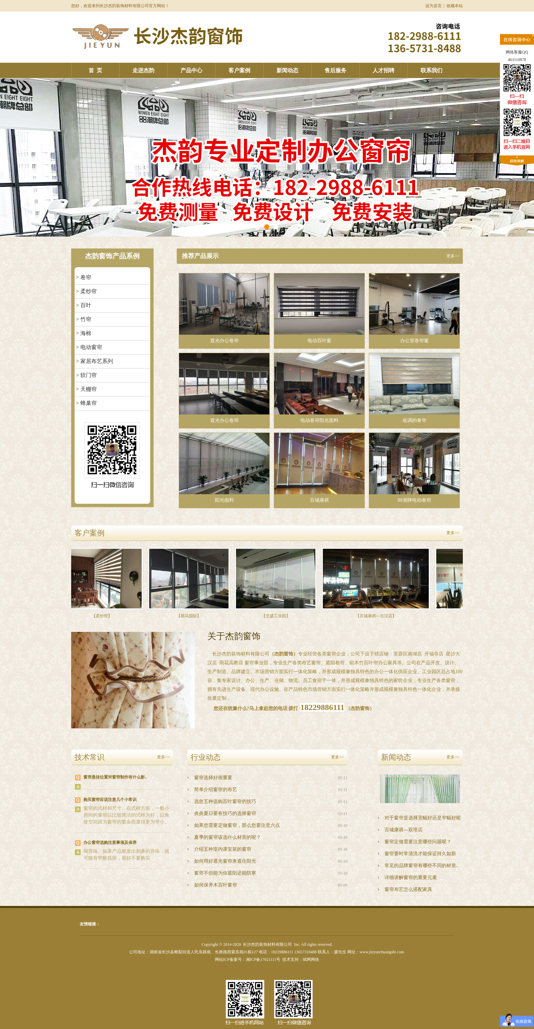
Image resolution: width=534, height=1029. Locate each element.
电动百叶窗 (319, 308)
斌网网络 (311, 959)
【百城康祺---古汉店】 (377, 616)
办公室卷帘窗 (414, 308)
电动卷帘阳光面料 (319, 388)
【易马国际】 (190, 616)
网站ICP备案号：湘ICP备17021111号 (247, 959)
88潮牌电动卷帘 (414, 468)
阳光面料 (224, 468)
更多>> (452, 256)
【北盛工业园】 (277, 616)
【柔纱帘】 (103, 616)
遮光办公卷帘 (224, 308)
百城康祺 (319, 468)
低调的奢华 (414, 388)
